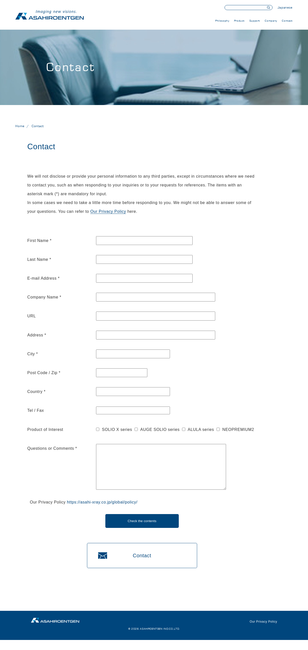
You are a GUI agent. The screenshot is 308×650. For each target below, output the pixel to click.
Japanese (285, 7)
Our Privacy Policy (108, 211)
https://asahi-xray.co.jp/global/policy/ (102, 512)
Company (271, 20)
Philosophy (222, 20)
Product (239, 20)
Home (20, 126)
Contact (287, 20)
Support (254, 20)
